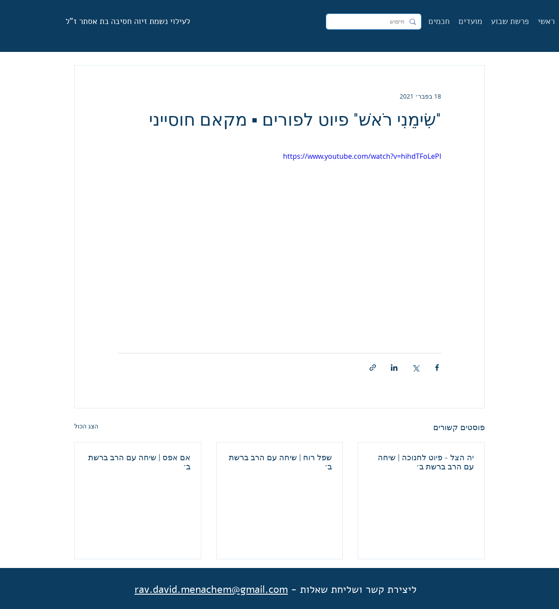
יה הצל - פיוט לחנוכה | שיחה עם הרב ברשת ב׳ (426, 462)
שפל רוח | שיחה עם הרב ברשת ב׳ (280, 462)
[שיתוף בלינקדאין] (394, 367)
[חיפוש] (374, 22)
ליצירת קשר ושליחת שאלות (358, 589)
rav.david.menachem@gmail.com (211, 589)
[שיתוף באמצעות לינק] (373, 367)
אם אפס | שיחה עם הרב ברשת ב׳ (139, 462)
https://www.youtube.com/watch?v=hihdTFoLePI (362, 156)
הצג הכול (86, 426)
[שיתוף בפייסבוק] (437, 367)
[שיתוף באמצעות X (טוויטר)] (415, 367)
